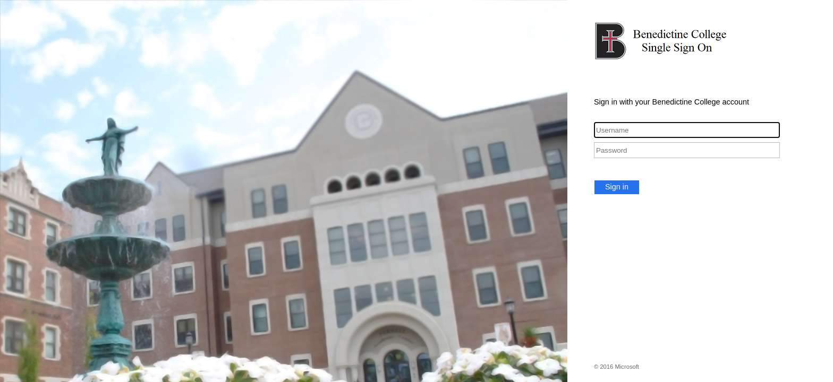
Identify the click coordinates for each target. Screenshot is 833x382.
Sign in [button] (616, 187)
